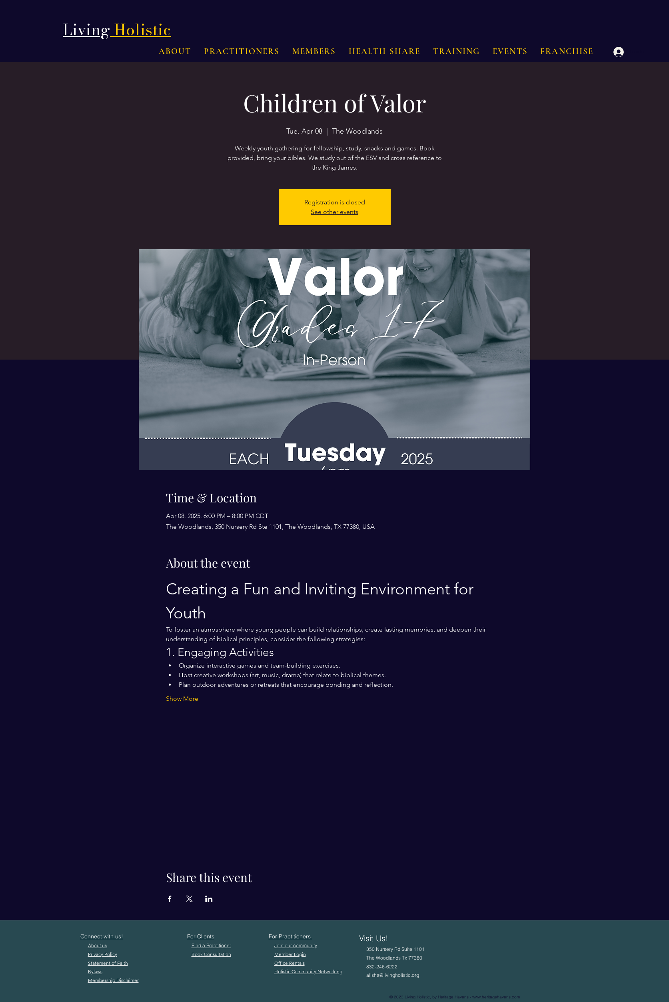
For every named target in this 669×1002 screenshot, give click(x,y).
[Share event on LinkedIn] (209, 899)
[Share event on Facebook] (170, 899)
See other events (334, 212)
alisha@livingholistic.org (392, 975)
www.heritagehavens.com (496, 997)
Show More (182, 698)
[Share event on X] (189, 899)
